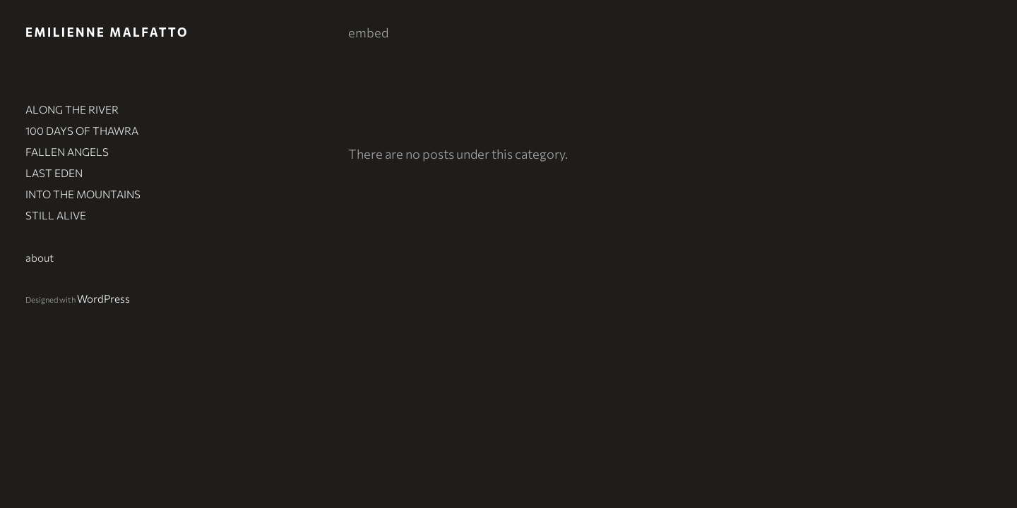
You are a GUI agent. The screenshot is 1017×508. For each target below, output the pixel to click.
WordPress (103, 298)
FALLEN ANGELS (67, 151)
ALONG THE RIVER (72, 109)
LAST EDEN (54, 173)
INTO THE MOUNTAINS (83, 194)
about (39, 257)
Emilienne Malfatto (107, 32)
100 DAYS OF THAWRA (81, 130)
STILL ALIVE (55, 215)
